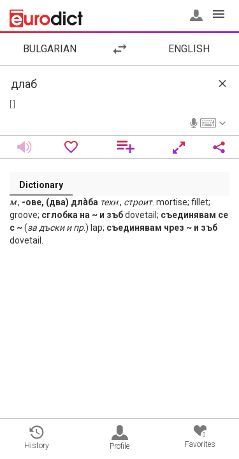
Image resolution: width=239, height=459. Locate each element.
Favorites (200, 437)
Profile (119, 438)
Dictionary (41, 185)
